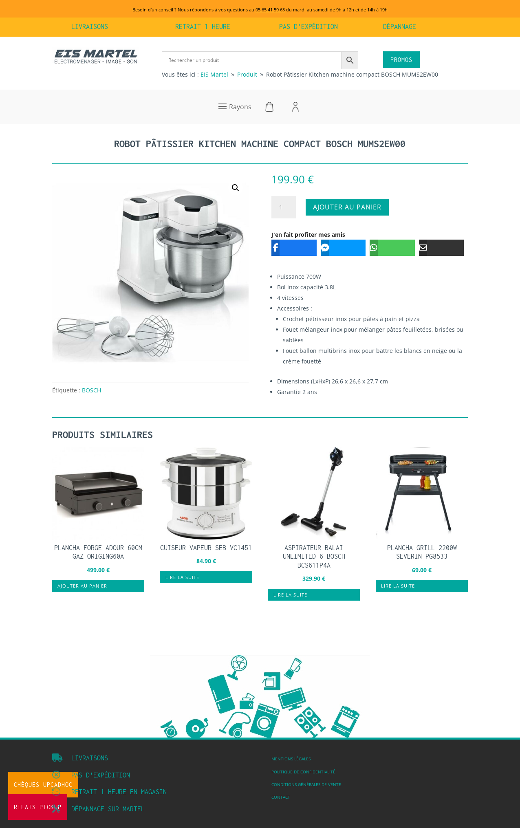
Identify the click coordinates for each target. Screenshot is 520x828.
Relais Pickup (38, 807)
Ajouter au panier (347, 207)
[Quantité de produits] (283, 207)
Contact (280, 797)
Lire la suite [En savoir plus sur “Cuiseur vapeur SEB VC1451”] (182, 577)
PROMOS (401, 59)
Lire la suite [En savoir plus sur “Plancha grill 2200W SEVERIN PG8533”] (398, 586)
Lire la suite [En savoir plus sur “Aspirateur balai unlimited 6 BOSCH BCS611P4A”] (290, 595)
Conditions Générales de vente (306, 784)
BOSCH (91, 390)
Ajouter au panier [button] (82, 586)
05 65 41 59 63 (270, 10)
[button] (235, 188)
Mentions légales (291, 759)
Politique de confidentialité (303, 772)
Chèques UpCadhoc (43, 784)
